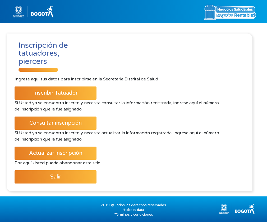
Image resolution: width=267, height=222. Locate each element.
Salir (55, 177)
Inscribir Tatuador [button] (55, 93)
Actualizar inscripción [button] (55, 153)
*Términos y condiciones (133, 215)
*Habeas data (133, 210)
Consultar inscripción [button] (55, 123)
